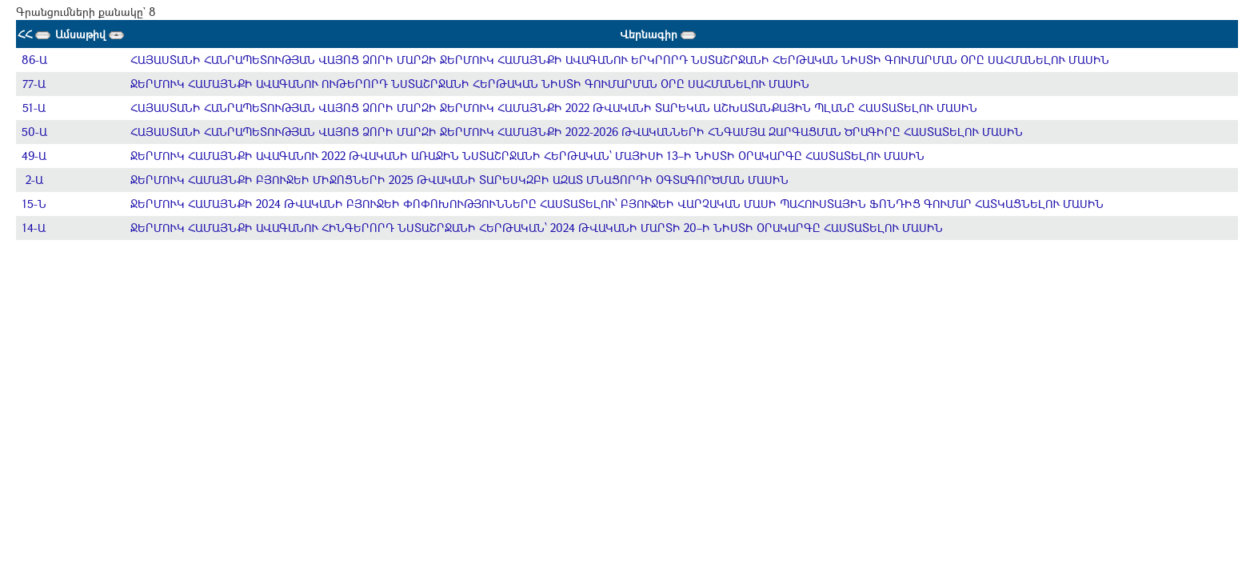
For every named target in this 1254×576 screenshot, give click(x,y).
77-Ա (34, 83)
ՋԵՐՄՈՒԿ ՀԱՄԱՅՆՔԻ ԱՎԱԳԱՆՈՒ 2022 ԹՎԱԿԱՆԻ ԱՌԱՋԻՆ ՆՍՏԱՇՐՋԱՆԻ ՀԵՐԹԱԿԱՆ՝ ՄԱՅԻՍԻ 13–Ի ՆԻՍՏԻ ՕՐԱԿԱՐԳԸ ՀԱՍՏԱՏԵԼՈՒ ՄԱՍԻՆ (527, 155)
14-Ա (34, 227)
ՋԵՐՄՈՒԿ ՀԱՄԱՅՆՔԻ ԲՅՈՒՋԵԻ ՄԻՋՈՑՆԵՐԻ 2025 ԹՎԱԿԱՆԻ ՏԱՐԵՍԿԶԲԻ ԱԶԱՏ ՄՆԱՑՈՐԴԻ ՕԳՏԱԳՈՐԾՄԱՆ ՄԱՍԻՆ (459, 179)
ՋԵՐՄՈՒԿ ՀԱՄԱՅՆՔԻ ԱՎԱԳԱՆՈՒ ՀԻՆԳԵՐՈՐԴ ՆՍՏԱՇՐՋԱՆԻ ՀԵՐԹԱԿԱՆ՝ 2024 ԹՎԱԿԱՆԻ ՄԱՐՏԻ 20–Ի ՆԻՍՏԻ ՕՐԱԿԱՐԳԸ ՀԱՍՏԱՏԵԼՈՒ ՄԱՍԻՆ (536, 227)
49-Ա (34, 155)
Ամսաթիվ (89, 34)
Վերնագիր (658, 34)
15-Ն (34, 203)
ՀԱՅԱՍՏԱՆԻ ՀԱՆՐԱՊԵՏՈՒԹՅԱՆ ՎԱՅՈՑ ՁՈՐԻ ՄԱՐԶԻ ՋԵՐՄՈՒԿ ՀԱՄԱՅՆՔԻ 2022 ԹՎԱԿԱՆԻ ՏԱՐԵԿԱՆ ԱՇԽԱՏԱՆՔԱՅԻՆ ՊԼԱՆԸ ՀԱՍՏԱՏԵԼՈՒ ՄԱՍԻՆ (553, 107)
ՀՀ (34, 34)
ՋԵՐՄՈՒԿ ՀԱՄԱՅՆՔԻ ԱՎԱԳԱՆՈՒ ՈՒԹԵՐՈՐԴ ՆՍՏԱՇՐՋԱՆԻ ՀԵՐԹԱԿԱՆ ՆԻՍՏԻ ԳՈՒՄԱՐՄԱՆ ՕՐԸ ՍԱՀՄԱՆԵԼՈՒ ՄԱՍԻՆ (469, 83)
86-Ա (34, 59)
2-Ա (34, 179)
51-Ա (34, 107)
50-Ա (34, 131)
